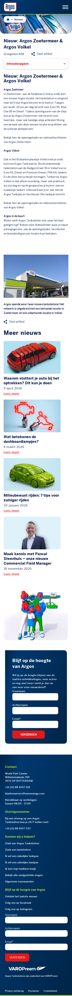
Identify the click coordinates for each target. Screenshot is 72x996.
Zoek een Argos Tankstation (22, 843)
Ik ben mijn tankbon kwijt (20, 868)
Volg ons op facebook (18, 902)
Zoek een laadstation (18, 849)
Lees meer (12, 394)
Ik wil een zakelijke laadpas (21, 862)
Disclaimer (33, 990)
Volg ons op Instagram (18, 909)
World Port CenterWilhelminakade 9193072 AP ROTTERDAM (19, 777)
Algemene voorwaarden (19, 881)
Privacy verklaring (14, 990)
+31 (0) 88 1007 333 (18, 828)
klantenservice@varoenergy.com (25, 793)
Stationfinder (43, 224)
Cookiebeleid (50, 990)
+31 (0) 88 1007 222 (17, 787)
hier (14, 137)
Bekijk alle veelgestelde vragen (24, 875)
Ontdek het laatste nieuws (21, 896)
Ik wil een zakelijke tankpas (21, 856)
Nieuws (18, 19)
